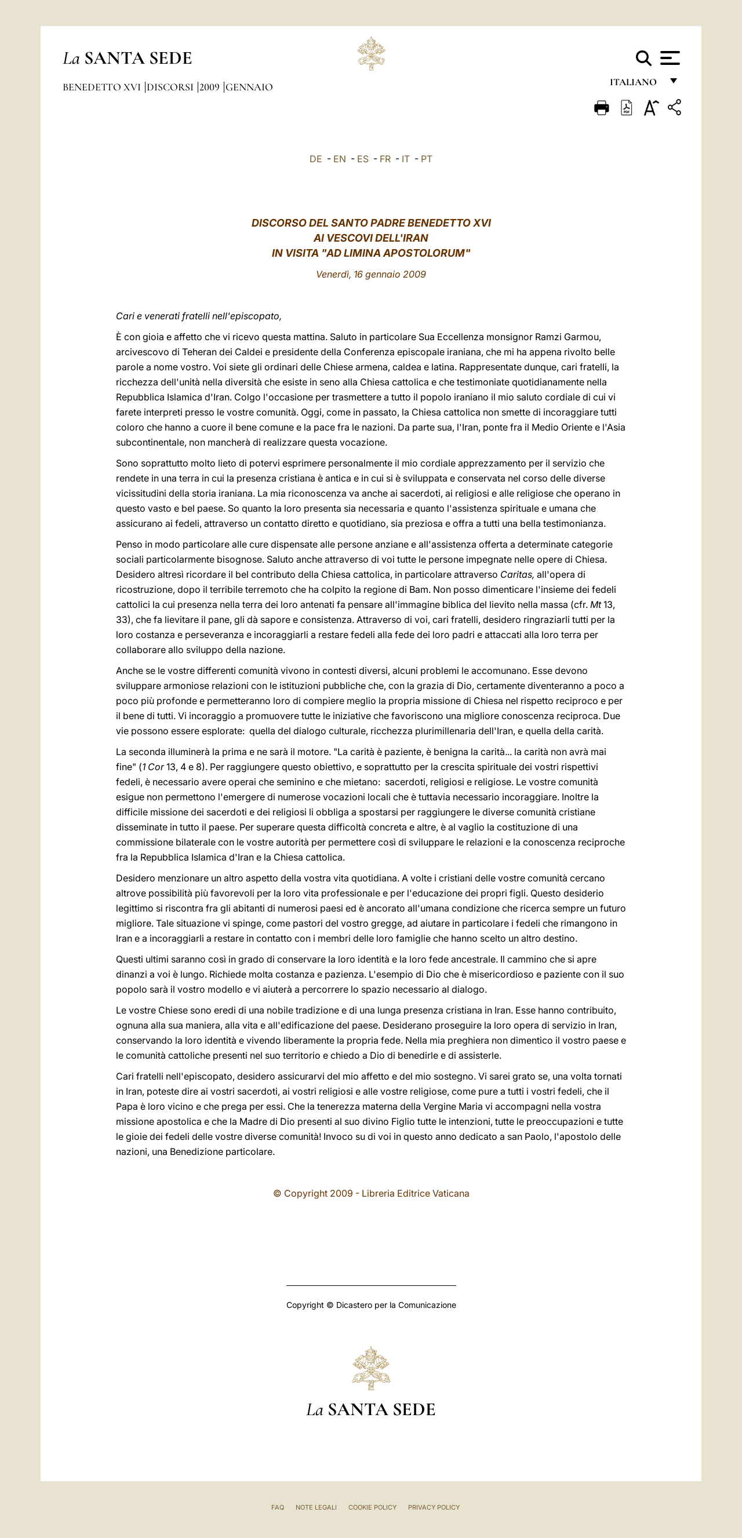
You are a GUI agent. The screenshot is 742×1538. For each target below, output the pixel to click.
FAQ (277, 1507)
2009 (210, 87)
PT (426, 159)
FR (385, 159)
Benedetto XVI (103, 87)
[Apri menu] (668, 58)
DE (316, 159)
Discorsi (171, 87)
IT (406, 159)
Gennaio (249, 87)
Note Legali (316, 1507)
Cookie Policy (372, 1507)
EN (339, 159)
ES (363, 159)
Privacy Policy (434, 1507)
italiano (636, 85)
